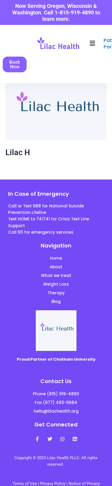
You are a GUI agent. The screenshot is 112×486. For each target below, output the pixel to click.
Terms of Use (24, 483)
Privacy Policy (52, 483)
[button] (92, 43)
